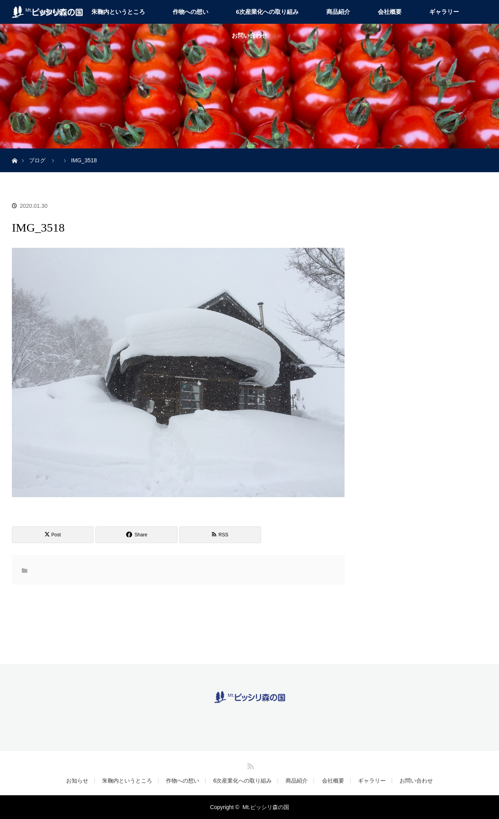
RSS (249, 765)
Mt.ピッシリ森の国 (265, 807)
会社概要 (390, 11)
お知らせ (77, 780)
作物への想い (190, 11)
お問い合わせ (249, 35)
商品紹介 (338, 11)
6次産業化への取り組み (267, 11)
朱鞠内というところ (118, 11)
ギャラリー (444, 11)
